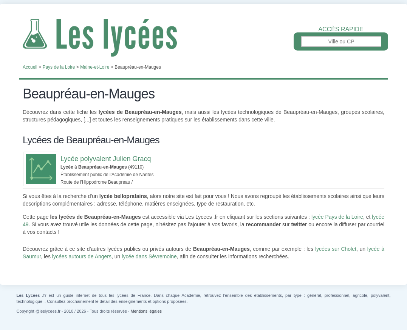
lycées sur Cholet (335, 249)
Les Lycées (203, 38)
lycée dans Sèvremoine (149, 256)
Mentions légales (146, 311)
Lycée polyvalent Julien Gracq (105, 159)
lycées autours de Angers (81, 256)
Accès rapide (340, 29)
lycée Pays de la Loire (337, 217)
